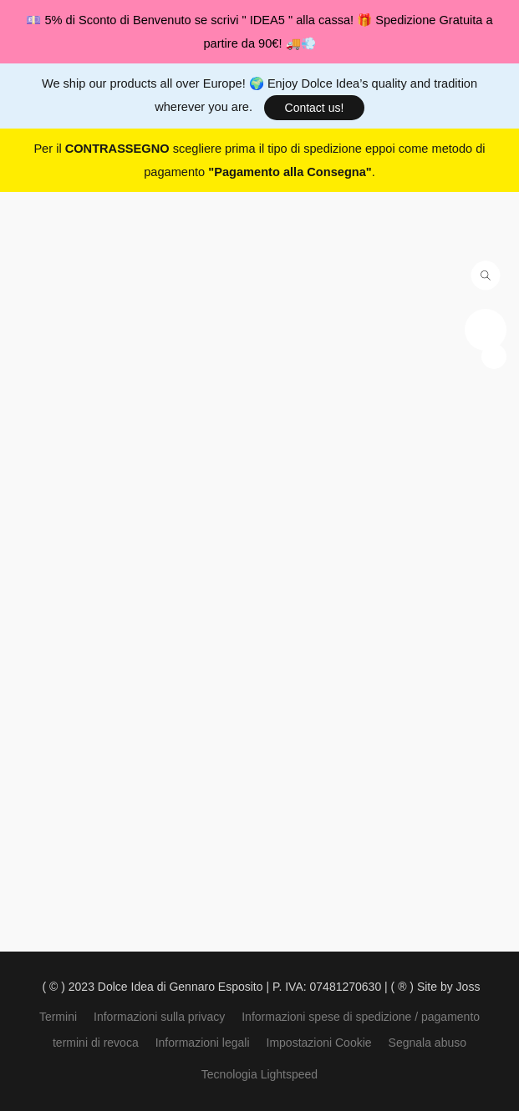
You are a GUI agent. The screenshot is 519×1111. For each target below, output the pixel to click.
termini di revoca (96, 1042)
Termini (58, 1016)
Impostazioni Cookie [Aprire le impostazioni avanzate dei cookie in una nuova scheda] (319, 1042)
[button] (314, 107)
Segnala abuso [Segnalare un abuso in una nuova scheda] (427, 1042)
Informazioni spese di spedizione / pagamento (361, 1016)
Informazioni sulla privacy (159, 1016)
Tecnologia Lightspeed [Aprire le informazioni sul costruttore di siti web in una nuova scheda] (259, 1074)
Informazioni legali (202, 1042)
